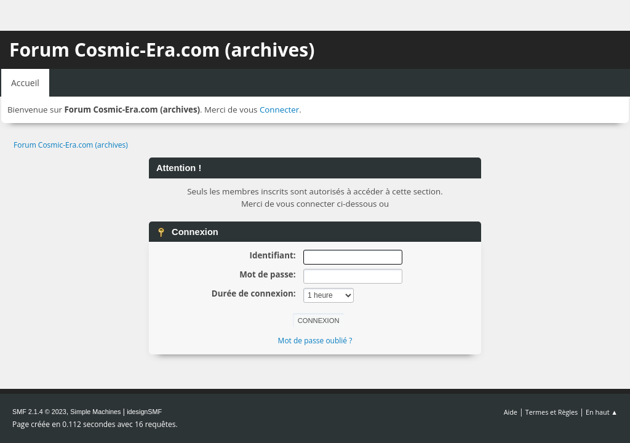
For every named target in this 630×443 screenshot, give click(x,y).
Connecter (279, 109)
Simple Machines (95, 411)
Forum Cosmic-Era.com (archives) (161, 49)
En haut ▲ (602, 412)
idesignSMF (144, 411)
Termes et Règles (551, 412)
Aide (510, 412)
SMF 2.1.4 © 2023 (39, 411)
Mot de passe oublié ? (315, 340)
